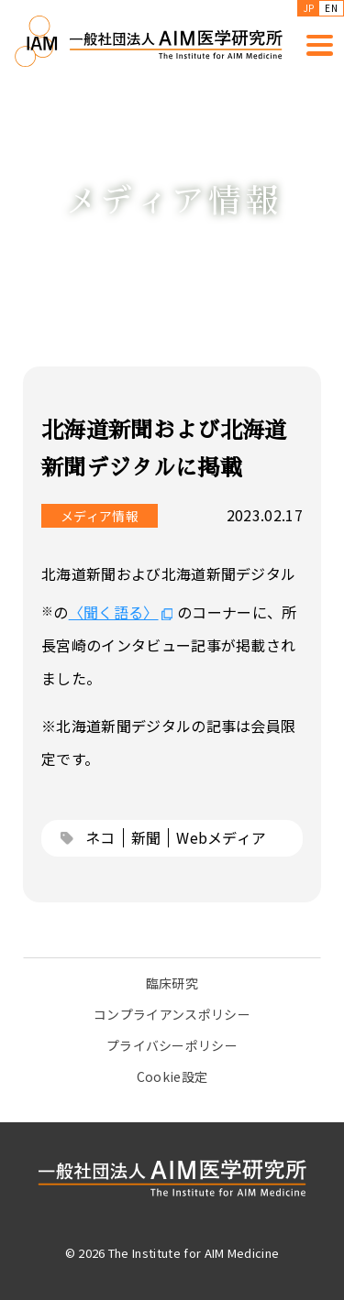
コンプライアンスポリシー (172, 1014)
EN (331, 8)
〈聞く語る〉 (114, 612)
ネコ (100, 837)
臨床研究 (172, 983)
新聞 (146, 837)
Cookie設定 (172, 1076)
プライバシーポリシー (172, 1045)
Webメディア (221, 837)
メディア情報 (100, 516)
